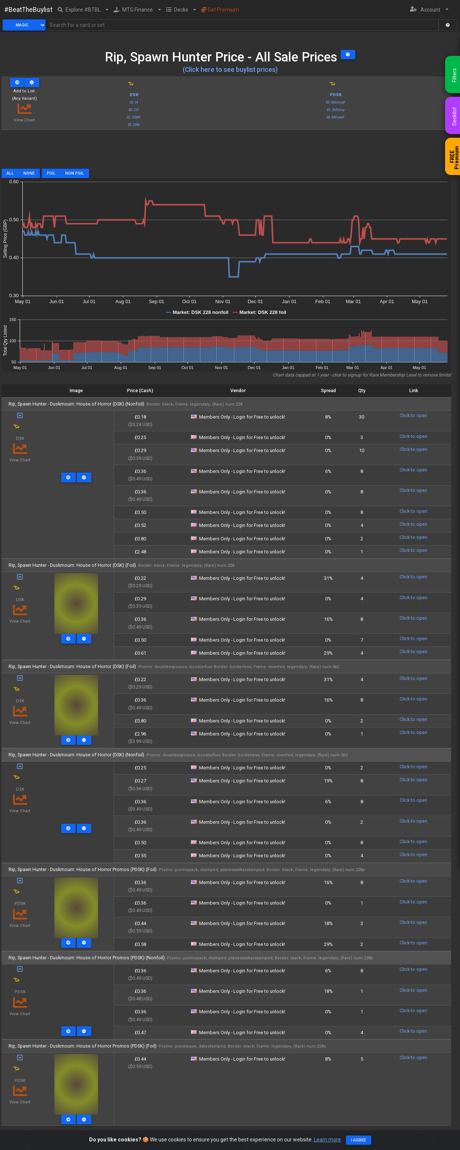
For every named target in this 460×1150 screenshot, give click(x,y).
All (10, 173)
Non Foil (74, 173)
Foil (51, 173)
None (29, 173)
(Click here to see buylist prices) (230, 69)
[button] (83, 9)
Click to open (413, 415)
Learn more (327, 1140)
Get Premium (220, 10)
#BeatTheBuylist (28, 9)
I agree (358, 1140)
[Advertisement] (226, 152)
